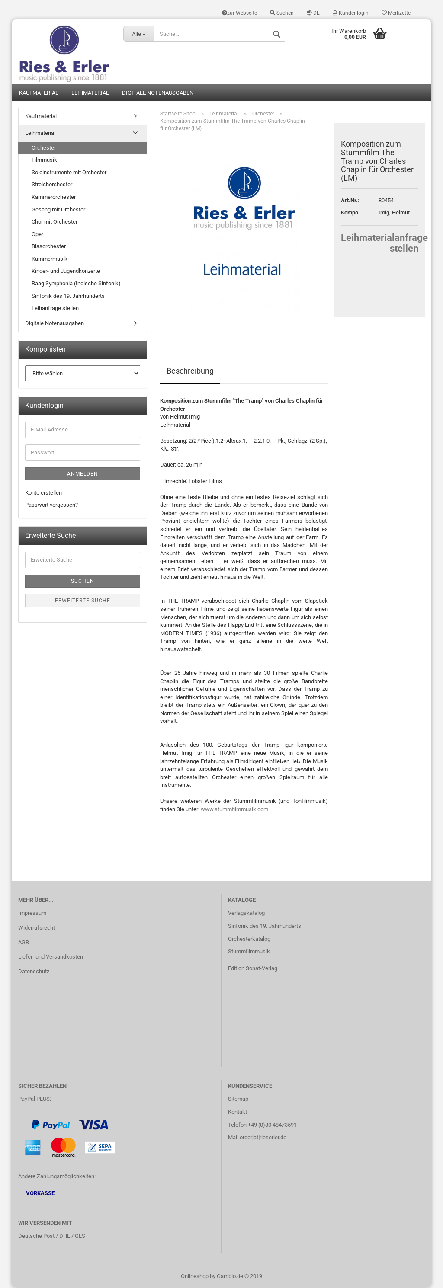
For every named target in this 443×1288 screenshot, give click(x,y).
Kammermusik (49, 259)
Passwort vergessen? (51, 505)
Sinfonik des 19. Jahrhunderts (68, 296)
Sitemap (238, 1099)
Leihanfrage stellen (55, 309)
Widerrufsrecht (36, 928)
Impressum (32, 914)
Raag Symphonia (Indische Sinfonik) (76, 284)
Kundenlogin (351, 13)
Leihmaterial (90, 93)
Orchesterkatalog (249, 939)
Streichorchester (52, 185)
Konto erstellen (43, 493)
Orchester (44, 148)
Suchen (282, 13)
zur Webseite (239, 13)
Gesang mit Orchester (58, 210)
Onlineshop (195, 1276)
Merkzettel (397, 13)
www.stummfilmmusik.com (234, 810)
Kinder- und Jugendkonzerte (66, 271)
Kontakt (237, 1112)
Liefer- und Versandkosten (50, 957)
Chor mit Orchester (54, 222)
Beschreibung (190, 371)
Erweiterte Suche (82, 601)
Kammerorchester (54, 198)
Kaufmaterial (38, 93)
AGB (23, 943)
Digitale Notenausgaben (157, 93)
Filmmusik (44, 160)
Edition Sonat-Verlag (252, 969)
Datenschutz (33, 972)
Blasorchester (49, 247)
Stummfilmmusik (249, 952)
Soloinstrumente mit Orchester (69, 173)
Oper (37, 234)
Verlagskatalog (246, 914)
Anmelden (82, 475)
